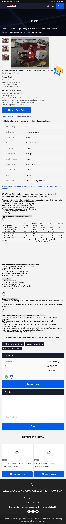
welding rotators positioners (13, 344)
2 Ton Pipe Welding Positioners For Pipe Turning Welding (17, 465)
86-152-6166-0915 (56, 1)
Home (4, 29)
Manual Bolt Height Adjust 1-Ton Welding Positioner (47, 465)
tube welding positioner (35, 344)
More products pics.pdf (37, 196)
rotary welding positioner (12, 348)
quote (60, 6)
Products (12, 29)
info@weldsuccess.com (11, 1)
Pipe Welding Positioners (26, 29)
